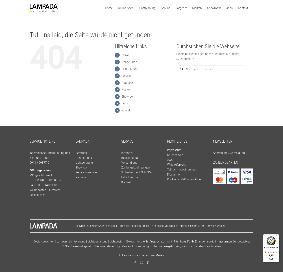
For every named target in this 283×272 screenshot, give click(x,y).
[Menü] (277, 236)
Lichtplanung (130, 69)
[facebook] (135, 262)
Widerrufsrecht (176, 164)
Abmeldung (237, 153)
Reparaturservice (86, 172)
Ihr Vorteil (127, 153)
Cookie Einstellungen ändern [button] (185, 179)
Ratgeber (127, 82)
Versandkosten (131, 246)
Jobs (125, 103)
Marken (126, 89)
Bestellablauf (129, 157)
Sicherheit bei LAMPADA (136, 172)
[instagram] (141, 262)
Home (125, 55)
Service (126, 76)
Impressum (174, 150)
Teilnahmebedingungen (182, 169)
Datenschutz (175, 155)
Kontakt (127, 110)
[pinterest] (148, 262)
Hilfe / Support (130, 177)
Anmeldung (220, 153)
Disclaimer (173, 174)
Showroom (128, 96)
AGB (170, 159)
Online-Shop (129, 62)
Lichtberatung (84, 162)
